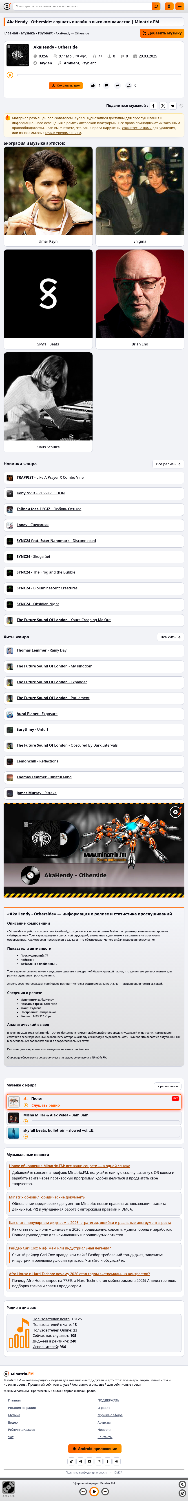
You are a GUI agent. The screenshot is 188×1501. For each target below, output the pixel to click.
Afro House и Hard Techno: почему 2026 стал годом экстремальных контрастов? (79, 1273)
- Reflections (37, 761)
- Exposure (37, 713)
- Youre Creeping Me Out (64, 619)
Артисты (104, 1422)
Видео (13, 1422)
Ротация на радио (22, 1408)
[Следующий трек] (105, 1491)
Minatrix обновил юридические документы (47, 1197)
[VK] (117, 1461)
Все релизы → (168, 464)
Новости (104, 1429)
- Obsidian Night (38, 603)
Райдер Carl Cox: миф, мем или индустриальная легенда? (60, 1248)
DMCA (118, 1472)
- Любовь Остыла (49, 508)
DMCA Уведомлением (63, 132)
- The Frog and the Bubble (46, 572)
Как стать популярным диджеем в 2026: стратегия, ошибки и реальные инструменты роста (90, 1222)
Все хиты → (171, 637)
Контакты (105, 1437)
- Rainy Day (41, 650)
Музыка (28, 33)
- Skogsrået (33, 556)
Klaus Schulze (48, 447)
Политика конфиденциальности (87, 1472)
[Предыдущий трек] (83, 1491)
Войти (169, 6)
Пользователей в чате (52, 1324)
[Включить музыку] (94, 1492)
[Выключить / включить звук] (182, 1484)
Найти (156, 6)
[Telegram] (80, 1461)
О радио (104, 1408)
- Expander (52, 682)
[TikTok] (71, 1461)
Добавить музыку (162, 33)
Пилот (37, 1098)
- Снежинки (33, 524)
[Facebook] (108, 1461)
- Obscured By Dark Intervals (67, 745)
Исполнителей (45, 1346)
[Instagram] (99, 1461)
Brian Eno (140, 344)
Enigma (139, 241)
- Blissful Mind (44, 777)
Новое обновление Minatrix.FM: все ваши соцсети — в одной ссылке (69, 1165)
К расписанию (167, 1086)
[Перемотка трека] (99, 75)
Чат (10, 1437)
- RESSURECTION (41, 493)
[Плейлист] (182, 1493)
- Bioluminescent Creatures (47, 588)
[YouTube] (89, 1461)
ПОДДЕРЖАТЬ (108, 1400)
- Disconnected (56, 540)
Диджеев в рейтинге (50, 1341)
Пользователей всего (51, 1319)
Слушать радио (45, 1105)
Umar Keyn (48, 241)
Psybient (45, 33)
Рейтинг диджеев (21, 1429)
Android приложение (95, 1448)
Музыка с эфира (110, 1415)
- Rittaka (37, 792)
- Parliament (53, 697)
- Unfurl (32, 729)
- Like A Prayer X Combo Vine (50, 477)
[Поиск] (87, 6)
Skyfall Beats (48, 344)
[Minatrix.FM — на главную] (7, 6)
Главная (11, 33)
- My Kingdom (54, 666)
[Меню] (179, 6)
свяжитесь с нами (137, 127)
